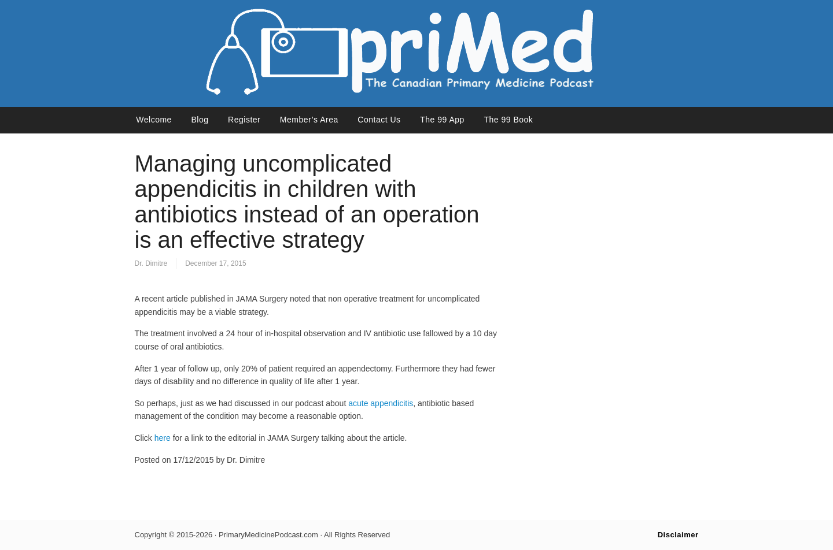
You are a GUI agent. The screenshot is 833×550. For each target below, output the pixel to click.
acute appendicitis (380, 403)
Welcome (154, 119)
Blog (199, 119)
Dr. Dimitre (151, 263)
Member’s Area (309, 119)
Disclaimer (678, 534)
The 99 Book (508, 119)
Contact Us (378, 119)
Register (244, 119)
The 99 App (442, 119)
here (162, 438)
